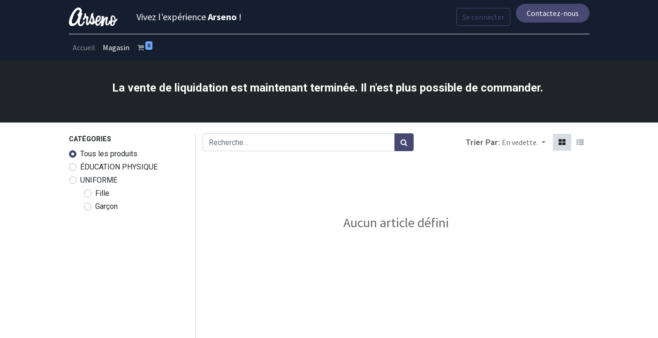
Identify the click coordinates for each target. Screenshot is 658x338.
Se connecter (483, 17)
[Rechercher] (404, 142)
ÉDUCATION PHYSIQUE (119, 166)
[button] (523, 142)
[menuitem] (84, 47)
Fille (102, 193)
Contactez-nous (553, 13)
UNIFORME (98, 180)
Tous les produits (108, 153)
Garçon (106, 206)
